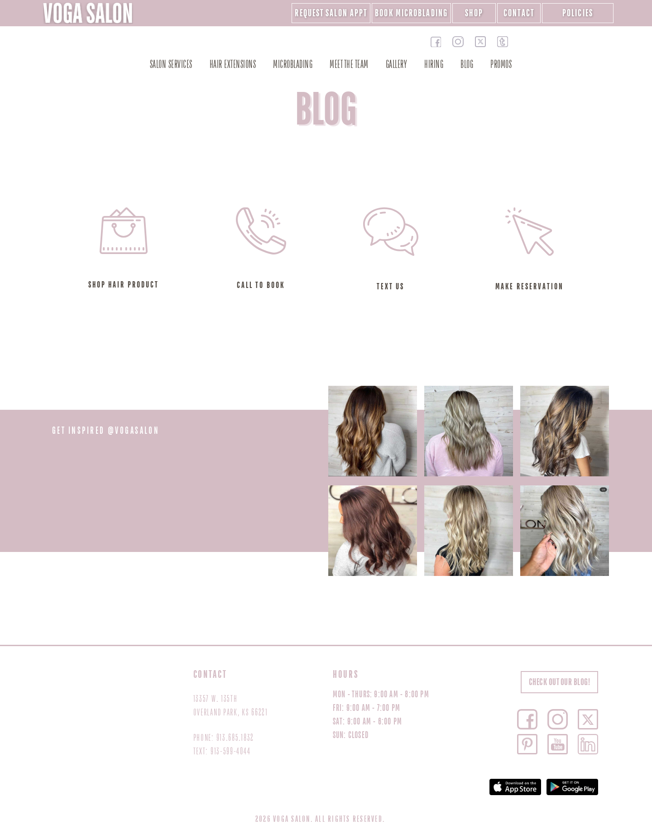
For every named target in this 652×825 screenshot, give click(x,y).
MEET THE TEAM (349, 65)
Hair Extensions (233, 65)
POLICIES (577, 13)
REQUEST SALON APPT (331, 13)
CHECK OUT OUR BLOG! (559, 682)
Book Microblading (411, 13)
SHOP (474, 13)
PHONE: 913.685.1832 (223, 738)
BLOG (466, 65)
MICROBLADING (292, 65)
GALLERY (397, 65)
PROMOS (501, 65)
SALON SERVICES (171, 65)
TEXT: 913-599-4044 (222, 751)
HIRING (433, 65)
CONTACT (518, 13)
